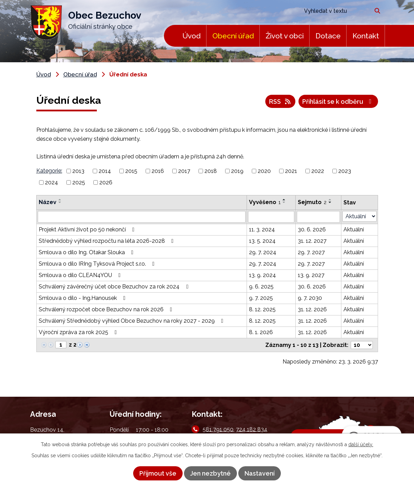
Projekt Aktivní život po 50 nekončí (88, 229)
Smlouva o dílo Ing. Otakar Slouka (87, 252)
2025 (78, 182)
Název (47, 202)
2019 (237, 171)
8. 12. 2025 (262, 309)
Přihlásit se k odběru (338, 101)
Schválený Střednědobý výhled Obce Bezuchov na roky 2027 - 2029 (132, 321)
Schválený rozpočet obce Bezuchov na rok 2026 (107, 309)
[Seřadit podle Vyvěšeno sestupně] (284, 202)
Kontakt (365, 35)
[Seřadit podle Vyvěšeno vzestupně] (284, 199)
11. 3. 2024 (262, 229)
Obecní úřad (233, 35)
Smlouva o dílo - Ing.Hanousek (83, 298)
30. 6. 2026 (312, 229)
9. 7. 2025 (261, 298)
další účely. (360, 444)
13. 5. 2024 (262, 241)
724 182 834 (251, 429)
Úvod (191, 35)
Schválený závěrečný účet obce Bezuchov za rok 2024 (115, 286)
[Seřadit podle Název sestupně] (60, 202)
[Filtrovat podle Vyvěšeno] (271, 217)
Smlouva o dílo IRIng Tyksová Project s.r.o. (98, 263)
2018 (210, 171)
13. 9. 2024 (262, 275)
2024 (51, 182)
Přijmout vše (157, 473)
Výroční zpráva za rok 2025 (79, 332)
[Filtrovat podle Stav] (359, 216)
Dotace (328, 35)
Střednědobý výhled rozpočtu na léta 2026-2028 (107, 241)
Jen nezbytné (210, 473)
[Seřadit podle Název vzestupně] (60, 199)
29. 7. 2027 (311, 252)
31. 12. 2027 (312, 241)
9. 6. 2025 (261, 286)
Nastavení (260, 473)
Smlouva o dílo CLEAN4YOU (81, 275)
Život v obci (285, 35)
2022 (317, 171)
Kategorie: (49, 170)
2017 (184, 171)
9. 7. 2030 (310, 298)
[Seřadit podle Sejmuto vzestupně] (330, 199)
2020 (264, 171)
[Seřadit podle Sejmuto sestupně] (330, 202)
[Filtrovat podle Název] (142, 217)
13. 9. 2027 (311, 275)
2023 (344, 171)
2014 (105, 171)
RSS (280, 101)
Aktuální (353, 229)
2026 (105, 182)
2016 (157, 171)
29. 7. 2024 (262, 252)
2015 (131, 171)
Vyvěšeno (264, 202)
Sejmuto (312, 202)
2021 (291, 171)
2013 (78, 171)
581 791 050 (218, 429)
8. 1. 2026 (261, 332)
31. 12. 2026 (312, 309)
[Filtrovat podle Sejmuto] (318, 217)
